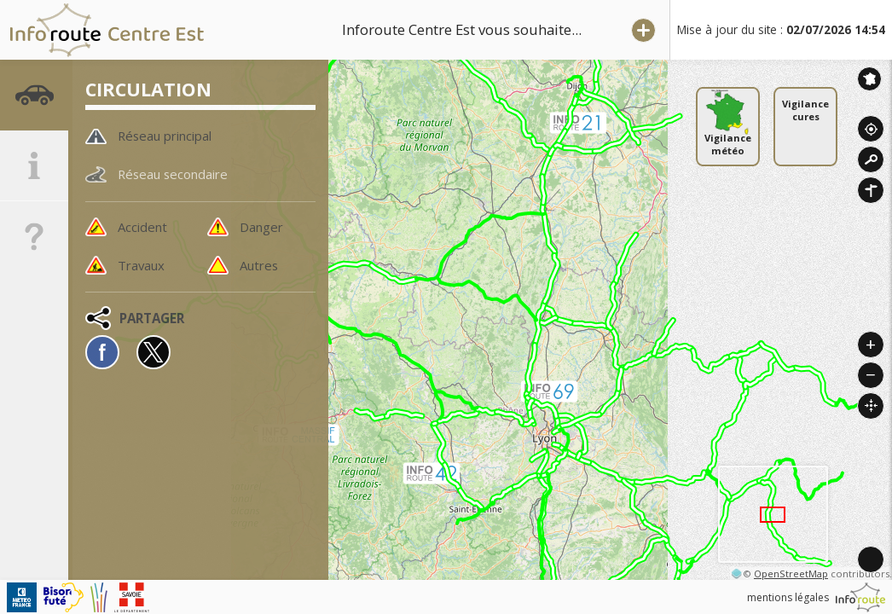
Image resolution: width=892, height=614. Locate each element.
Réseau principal (169, 135)
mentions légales (788, 597)
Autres (260, 266)
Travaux (142, 266)
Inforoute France (869, 79)
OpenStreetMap (791, 573)
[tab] (34, 98)
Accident (144, 226)
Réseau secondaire (176, 174)
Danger (263, 226)
